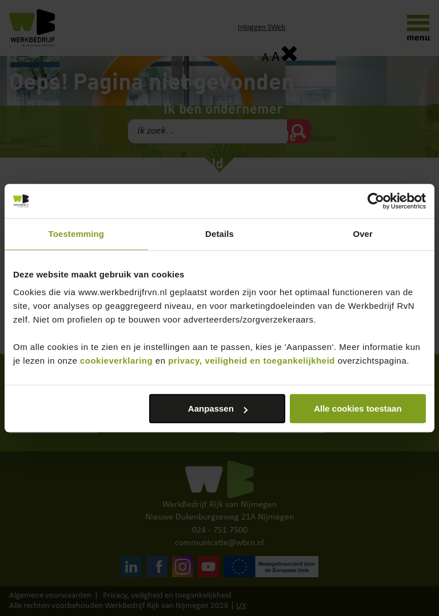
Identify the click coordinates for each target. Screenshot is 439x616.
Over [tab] (363, 234)
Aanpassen (218, 408)
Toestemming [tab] (77, 234)
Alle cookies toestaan (357, 408)
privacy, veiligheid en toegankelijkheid (251, 360)
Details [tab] (219, 234)
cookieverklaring (116, 360)
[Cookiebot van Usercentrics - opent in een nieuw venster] (376, 201)
